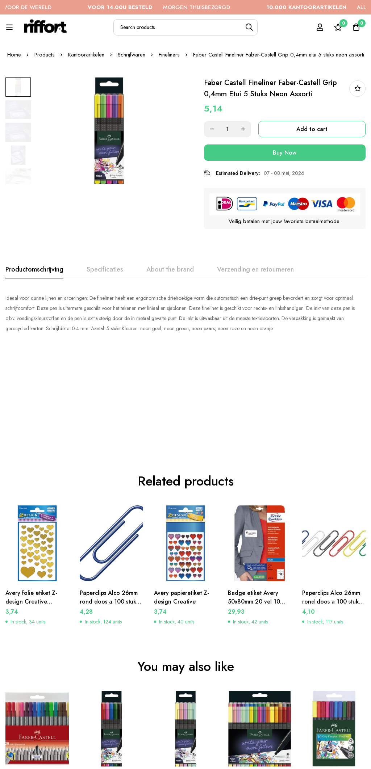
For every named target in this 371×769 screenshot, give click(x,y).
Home (14, 55)
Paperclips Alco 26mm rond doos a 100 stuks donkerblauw (109, 495)
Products (44, 55)
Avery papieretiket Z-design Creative (182, 491)
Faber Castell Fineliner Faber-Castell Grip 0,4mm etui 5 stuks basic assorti (109, 685)
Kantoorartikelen (86, 55)
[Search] (249, 27)
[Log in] (320, 27)
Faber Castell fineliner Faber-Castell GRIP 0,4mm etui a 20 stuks (34, 681)
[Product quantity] (229, 129)
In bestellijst (357, 88)
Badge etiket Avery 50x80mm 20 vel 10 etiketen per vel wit (254, 495)
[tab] (34, 269)
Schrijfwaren (131, 55)
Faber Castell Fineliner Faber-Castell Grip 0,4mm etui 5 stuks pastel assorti (183, 685)
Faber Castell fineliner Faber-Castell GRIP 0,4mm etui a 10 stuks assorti (331, 685)
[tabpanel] (185, 313)
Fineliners (169, 55)
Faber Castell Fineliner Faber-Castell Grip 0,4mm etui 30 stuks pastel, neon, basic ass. (258, 685)
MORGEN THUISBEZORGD (172, 7)
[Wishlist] (338, 27)
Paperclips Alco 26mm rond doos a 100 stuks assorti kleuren (331, 495)
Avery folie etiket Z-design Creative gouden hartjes (31, 495)
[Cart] (356, 27)
